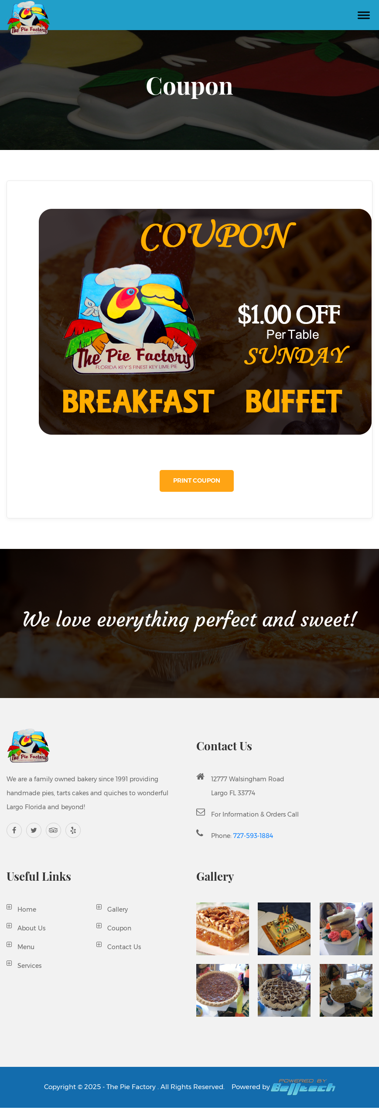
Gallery (117, 909)
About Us (31, 928)
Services (29, 966)
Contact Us (124, 947)
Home (26, 909)
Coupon (119, 928)
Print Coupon (196, 480)
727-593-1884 (253, 836)
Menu (25, 947)
